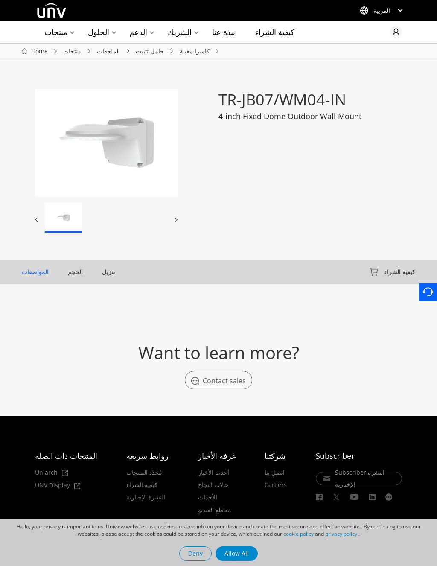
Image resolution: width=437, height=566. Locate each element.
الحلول (98, 32)
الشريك (180, 32)
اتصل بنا (275, 473)
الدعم (138, 32)
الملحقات (108, 51)
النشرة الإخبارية (145, 497)
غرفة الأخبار (217, 456)
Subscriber (335, 456)
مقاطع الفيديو (214, 510)
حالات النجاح (213, 485)
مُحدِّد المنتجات (144, 473)
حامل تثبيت (150, 51)
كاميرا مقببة (195, 51)
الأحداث (207, 497)
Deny (195, 553)
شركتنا (275, 456)
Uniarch (51, 473)
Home (39, 51)
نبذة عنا (223, 32)
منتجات (55, 32)
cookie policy (298, 533)
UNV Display (57, 485)
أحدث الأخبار (213, 473)
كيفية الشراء (274, 32)
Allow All (236, 553)
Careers (276, 485)
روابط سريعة (147, 456)
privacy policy (341, 533)
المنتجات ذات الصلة (66, 456)
